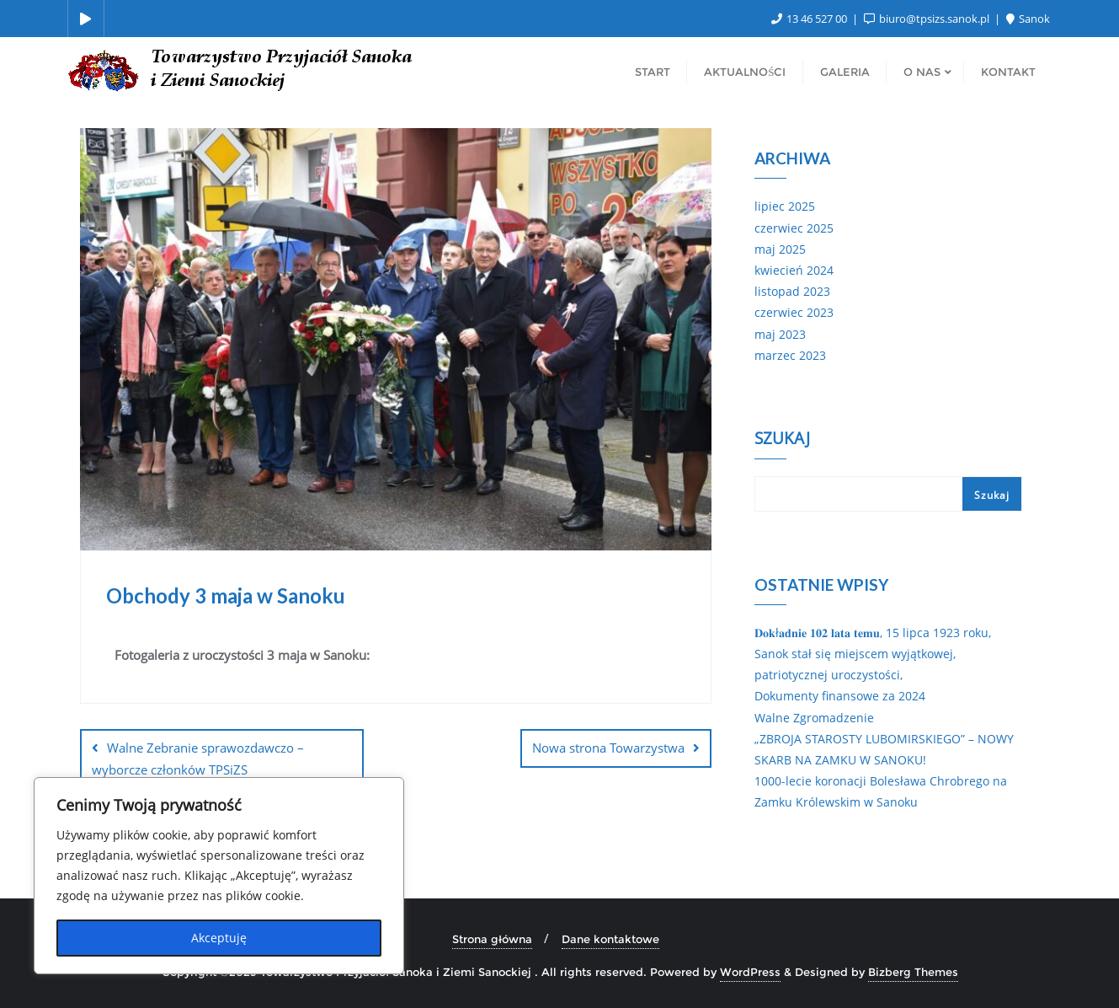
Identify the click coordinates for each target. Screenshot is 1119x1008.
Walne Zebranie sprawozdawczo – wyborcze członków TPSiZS (198, 758)
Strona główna (492, 939)
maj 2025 (780, 249)
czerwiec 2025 (794, 228)
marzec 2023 (790, 355)
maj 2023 (780, 334)
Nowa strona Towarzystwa (608, 747)
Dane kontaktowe (610, 939)
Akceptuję (219, 938)
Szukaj (782, 440)
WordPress (750, 972)
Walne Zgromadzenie (814, 718)
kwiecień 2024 (794, 270)
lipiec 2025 (784, 206)
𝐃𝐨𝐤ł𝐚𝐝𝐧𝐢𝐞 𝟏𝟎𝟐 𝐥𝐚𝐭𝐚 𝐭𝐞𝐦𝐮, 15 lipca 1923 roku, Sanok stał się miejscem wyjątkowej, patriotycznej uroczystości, (872, 654)
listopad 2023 (792, 291)
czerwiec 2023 (794, 312)
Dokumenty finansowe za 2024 (839, 696)
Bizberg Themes (913, 972)
